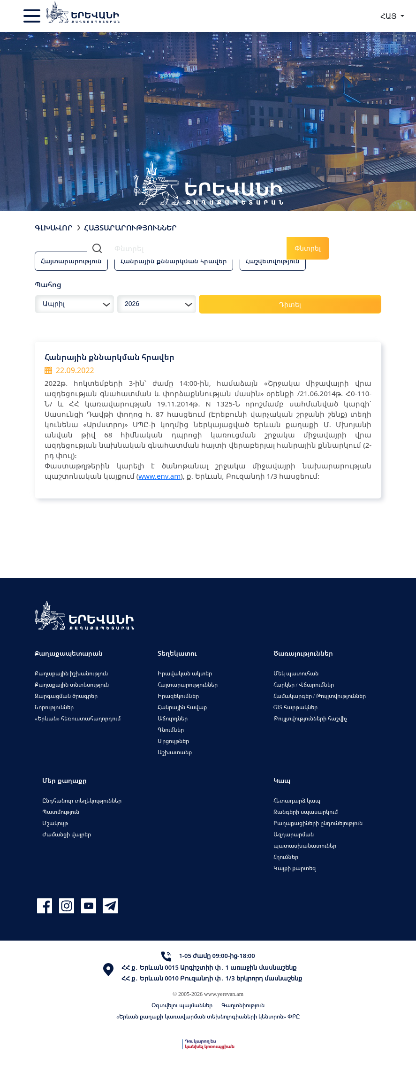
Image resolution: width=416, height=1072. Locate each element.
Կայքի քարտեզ (294, 868)
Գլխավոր (54, 227)
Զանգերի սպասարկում (305, 812)
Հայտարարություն (71, 260)
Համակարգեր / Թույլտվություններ (319, 696)
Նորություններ (54, 707)
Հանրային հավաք (182, 707)
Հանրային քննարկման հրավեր (174, 260)
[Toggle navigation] (33, 16)
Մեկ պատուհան (295, 673)
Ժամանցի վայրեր (66, 834)
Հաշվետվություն (273, 260)
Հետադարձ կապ (296, 800)
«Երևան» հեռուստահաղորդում (78, 718)
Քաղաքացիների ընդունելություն (318, 823)
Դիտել (290, 304)
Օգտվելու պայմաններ (181, 1005)
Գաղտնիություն (243, 1005)
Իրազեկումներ (178, 696)
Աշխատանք (175, 752)
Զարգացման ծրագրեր (66, 696)
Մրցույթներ (173, 741)
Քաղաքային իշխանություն (71, 673)
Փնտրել (308, 248)
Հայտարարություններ (188, 685)
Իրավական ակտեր (185, 673)
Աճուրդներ (173, 718)
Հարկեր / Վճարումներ (303, 685)
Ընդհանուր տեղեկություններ (81, 800)
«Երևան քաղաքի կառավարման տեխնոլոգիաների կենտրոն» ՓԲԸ (208, 1016)
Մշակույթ (55, 823)
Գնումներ (171, 730)
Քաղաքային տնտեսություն (72, 685)
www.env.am (159, 476)
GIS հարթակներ (295, 707)
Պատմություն (60, 812)
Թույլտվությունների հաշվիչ (310, 718)
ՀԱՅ (389, 16)
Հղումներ (285, 857)
